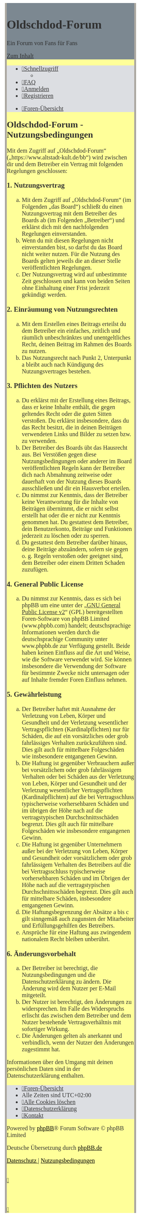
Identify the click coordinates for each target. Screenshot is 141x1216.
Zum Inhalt (20, 56)
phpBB (45, 1128)
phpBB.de (90, 1148)
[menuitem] (29, 82)
